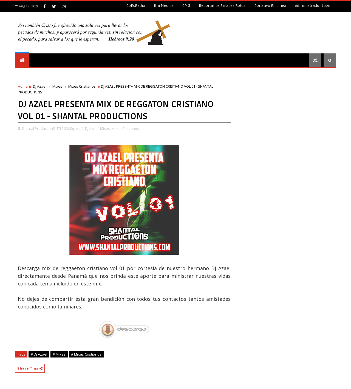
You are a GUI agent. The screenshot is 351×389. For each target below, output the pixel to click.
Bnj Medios (164, 5)
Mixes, (105, 128)
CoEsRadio (135, 5)
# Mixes (59, 354)
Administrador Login (313, 5)
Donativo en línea (270, 5)
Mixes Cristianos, (126, 128)
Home (23, 86)
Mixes (57, 86)
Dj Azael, (92, 128)
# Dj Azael (39, 354)
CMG (186, 5)
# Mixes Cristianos (86, 354)
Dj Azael (39, 86)
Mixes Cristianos (82, 86)
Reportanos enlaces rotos (222, 5)
